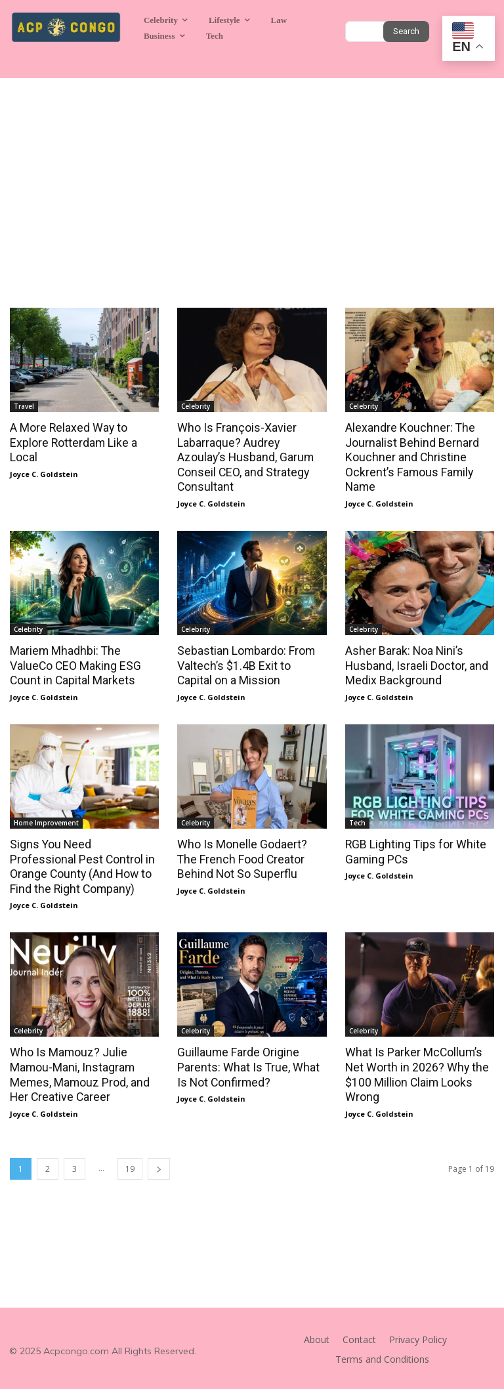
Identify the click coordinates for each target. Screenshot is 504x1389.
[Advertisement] (252, 176)
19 (130, 1163)
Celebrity (195, 406)
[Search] (406, 31)
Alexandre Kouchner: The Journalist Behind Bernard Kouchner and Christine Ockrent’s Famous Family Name (408, 456)
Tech (357, 819)
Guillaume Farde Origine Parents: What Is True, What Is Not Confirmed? (250, 1063)
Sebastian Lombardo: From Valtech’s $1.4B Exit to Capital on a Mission (250, 663)
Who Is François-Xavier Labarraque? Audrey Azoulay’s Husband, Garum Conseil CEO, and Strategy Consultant (251, 449)
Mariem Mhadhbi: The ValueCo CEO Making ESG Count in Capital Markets (73, 663)
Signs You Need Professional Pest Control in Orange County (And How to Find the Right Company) (84, 863)
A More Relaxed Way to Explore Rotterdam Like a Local (71, 442)
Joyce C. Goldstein (44, 473)
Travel (24, 406)
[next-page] (159, 1163)
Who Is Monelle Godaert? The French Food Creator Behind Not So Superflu (249, 856)
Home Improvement (46, 819)
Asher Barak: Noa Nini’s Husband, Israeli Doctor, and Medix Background (413, 663)
